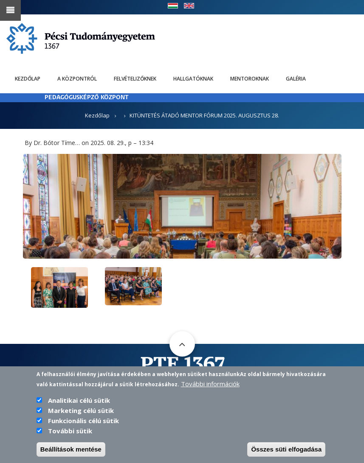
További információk (210, 385)
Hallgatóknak (193, 78)
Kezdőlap (27, 78)
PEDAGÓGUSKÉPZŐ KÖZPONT (87, 97)
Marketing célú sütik (81, 411)
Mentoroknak (249, 78)
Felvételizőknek (135, 78)
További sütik (70, 432)
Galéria (296, 78)
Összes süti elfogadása (286, 450)
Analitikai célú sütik (79, 401)
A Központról (77, 78)
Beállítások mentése (71, 450)
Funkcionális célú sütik (83, 422)
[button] (182, 205)
